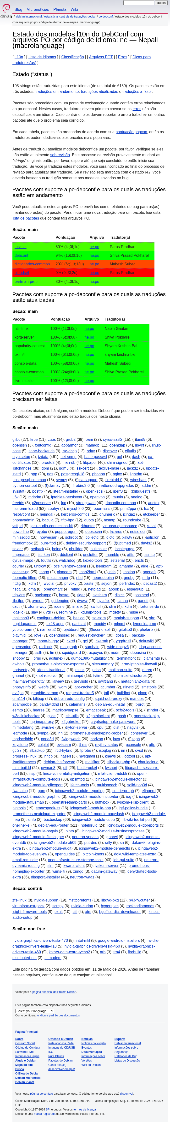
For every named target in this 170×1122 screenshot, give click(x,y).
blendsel (22, 273)
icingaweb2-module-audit (50, 848)
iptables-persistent (66, 497)
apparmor (69, 445)
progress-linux (24, 756)
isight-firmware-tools (29, 912)
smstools (149, 687)
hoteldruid (89, 825)
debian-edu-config (69, 699)
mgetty (115, 612)
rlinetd (128, 687)
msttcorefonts (79, 900)
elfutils (130, 451)
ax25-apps (55, 624)
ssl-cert (83, 468)
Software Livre (24, 1052)
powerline (20, 532)
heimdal (46, 514)
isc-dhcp (69, 451)
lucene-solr (101, 629)
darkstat (79, 624)
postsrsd (141, 595)
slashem (100, 595)
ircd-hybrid (63, 750)
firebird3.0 (81, 485)
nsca (16, 589)
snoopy (18, 658)
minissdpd (21, 537)
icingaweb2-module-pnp (90, 808)
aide (144, 566)
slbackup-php (118, 762)
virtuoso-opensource (120, 526)
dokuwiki (146, 641)
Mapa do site (24, 1065)
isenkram (103, 566)
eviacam (64, 745)
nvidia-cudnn (82, 906)
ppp (34, 474)
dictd (110, 537)
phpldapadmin (24, 624)
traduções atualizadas (99, 92)
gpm (45, 468)
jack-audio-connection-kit (52, 526)
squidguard (71, 653)
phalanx (146, 629)
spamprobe (22, 704)
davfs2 (146, 543)
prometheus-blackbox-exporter (58, 664)
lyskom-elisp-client (132, 802)
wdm (63, 687)
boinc (56, 549)
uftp (152, 745)
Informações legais (27, 1056)
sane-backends (42, 451)
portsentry (20, 670)
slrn (152, 618)
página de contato (41, 1093)
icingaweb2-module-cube (93, 820)
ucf (119, 457)
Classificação (72, 57)
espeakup (135, 589)
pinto (70, 831)
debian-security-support (86, 543)
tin (52, 653)
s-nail (151, 526)
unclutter (90, 555)
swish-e (47, 727)
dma (32, 589)
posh (122, 716)
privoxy (70, 583)
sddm (146, 485)
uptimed (124, 543)
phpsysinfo (21, 687)
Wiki (74, 9)
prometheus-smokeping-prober (97, 733)
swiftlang (105, 681)
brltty (91, 451)
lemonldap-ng (144, 624)
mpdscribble (22, 739)
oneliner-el (21, 825)
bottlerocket (87, 768)
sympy (61, 480)
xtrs (88, 912)
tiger (81, 595)
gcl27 (17, 750)
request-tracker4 (92, 635)
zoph (136, 739)
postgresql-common (29, 480)
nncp (48, 756)
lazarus (116, 532)
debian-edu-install (110, 704)
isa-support (88, 480)
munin (118, 497)
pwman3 (48, 768)
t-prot (140, 704)
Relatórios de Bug (126, 1056)
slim (112, 606)
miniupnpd (74, 676)
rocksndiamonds (140, 906)
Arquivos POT (101, 57)
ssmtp (149, 555)
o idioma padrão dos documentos (58, 1015)
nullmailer (98, 549)
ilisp (32, 773)
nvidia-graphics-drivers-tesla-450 (92, 946)
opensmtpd (21, 647)
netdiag (94, 589)
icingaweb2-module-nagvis (35, 831)
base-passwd (95, 457)
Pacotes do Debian (60, 1060)
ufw (15, 497)
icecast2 (150, 583)
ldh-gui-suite (123, 860)
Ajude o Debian (25, 1060)
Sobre (19, 1039)
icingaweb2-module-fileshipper (38, 837)
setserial (117, 560)
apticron (152, 537)
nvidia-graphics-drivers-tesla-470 (40, 940)
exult (59, 912)
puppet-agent (66, 532)
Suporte (120, 1039)
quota (89, 520)
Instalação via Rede (60, 1043)
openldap (117, 445)
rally (108, 843)
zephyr (53, 509)
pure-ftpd (48, 543)
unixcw (40, 566)
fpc (63, 503)
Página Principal (26, 1031)
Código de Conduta (27, 1047)
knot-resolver (47, 676)
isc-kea (44, 555)
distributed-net (24, 958)
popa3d (47, 739)
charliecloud (148, 762)
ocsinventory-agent (70, 566)
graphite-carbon (44, 693)
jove (37, 635)
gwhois (18, 664)
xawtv (127, 537)
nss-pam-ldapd (25, 509)
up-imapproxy (42, 722)
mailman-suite (120, 670)
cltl (75, 912)
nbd (79, 578)
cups (52, 439)
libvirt (139, 445)
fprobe (85, 750)
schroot (71, 537)
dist (116, 727)
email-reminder (25, 860)
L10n (19, 57)
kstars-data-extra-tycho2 (69, 952)
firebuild (134, 952)
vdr (48, 612)
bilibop (38, 699)
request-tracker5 (80, 693)
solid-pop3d (137, 785)
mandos (137, 699)
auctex (153, 503)
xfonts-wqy (37, 606)
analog (136, 497)
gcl (85, 641)
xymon (38, 601)
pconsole (133, 745)
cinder (153, 710)
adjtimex (56, 658)
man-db (68, 462)
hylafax (104, 601)
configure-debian (51, 618)
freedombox (22, 543)
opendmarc (53, 589)
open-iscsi (94, 491)
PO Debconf (106, 16)
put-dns (90, 843)
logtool (129, 756)
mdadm (34, 497)
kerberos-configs (75, 514)
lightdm (136, 474)
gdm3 (64, 468)
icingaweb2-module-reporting (79, 791)
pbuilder (76, 549)
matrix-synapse (65, 710)
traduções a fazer (137, 92)
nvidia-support (46, 900)
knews (110, 756)
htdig (16, 583)
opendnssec (59, 635)
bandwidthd (49, 704)
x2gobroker (71, 722)
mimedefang (22, 727)
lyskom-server (107, 866)
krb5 (34, 439)
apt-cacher (84, 687)
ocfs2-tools (125, 710)
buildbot (123, 693)
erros (136, 109)
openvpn (97, 497)
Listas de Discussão (127, 1060)
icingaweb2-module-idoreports (133, 825)
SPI (48, 1109)
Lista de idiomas (42, 57)
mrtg (146, 578)
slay (34, 612)
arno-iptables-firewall (139, 664)
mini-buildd (21, 768)
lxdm (128, 606)
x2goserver (41, 503)
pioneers (64, 572)
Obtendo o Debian (60, 1039)
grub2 (71, 439)
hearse (38, 710)
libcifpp (18, 601)
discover (110, 451)
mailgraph (68, 647)
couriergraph (123, 791)
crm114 (18, 699)
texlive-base (109, 468)
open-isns (102, 509)
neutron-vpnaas (85, 837)
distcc (120, 595)
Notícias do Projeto (94, 1043)
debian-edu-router (53, 825)
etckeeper (151, 514)
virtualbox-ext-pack (28, 906)
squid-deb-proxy (108, 699)
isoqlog (105, 750)
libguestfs (142, 491)
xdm (32, 583)
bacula (48, 520)
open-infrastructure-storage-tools (76, 860)
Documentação (92, 1052)
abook (114, 589)
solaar (17, 549)
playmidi (19, 635)
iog (128, 796)
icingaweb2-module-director (118, 779)
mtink (79, 670)
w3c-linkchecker (26, 716)
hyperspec (110, 906)
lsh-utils (72, 716)
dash (136, 457)
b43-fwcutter (139, 900)
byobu (42, 532)
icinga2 (129, 514)
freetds (18, 503)
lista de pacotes (25, 218)
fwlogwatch (70, 739)
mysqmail (87, 756)
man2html (87, 572)
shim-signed (117, 462)
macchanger (57, 578)
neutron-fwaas (82, 877)
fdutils (46, 560)
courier (18, 566)
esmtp (17, 710)
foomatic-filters (24, 578)
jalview (58, 681)
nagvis (132, 727)
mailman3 (20, 618)
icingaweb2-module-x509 (55, 843)
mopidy (100, 624)
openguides (65, 854)
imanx (77, 606)
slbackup (36, 750)
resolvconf (21, 514)
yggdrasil (123, 641)
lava (116, 739)
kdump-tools (91, 612)
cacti (16, 606)
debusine (138, 653)
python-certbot (24, 485)
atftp (130, 555)
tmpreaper (21, 555)
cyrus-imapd (22, 560)
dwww (82, 601)
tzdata (43, 457)
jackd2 (132, 468)
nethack (37, 549)
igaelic (17, 612)
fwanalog (20, 791)
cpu (100, 727)
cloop (142, 693)
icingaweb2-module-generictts (104, 848)
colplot (43, 745)
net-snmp (68, 457)
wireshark (138, 480)
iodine (59, 606)
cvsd (139, 750)
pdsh (96, 670)
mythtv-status (106, 745)
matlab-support (126, 618)
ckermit (102, 641)
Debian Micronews (27, 1078)
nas (50, 474)
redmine (66, 612)
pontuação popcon (131, 132)
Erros (122, 57)
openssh (19, 445)
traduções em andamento (57, 92)
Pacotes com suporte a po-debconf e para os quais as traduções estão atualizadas (89, 297)
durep (147, 670)
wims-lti (58, 871)
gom (41, 791)
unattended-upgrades (116, 485)
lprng (37, 658)
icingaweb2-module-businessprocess (113, 831)
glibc (16, 439)
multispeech (107, 785)
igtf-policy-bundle (133, 808)
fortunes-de (149, 606)
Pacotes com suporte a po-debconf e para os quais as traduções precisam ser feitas (89, 396)
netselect (137, 532)
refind (75, 589)
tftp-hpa (67, 520)
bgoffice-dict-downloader (120, 912)
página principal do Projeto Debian (54, 992)
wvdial (49, 583)
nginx (117, 474)
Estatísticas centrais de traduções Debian (70, 16)
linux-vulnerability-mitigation (66, 773)
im (123, 750)
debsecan (93, 532)
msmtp (109, 520)
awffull (95, 606)
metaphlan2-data (135, 681)
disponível (126, 1093)
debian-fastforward (59, 762)
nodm (116, 653)
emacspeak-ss (48, 808)
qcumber (107, 687)
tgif (106, 693)
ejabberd (71, 629)
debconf (21, 255)
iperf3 (118, 491)
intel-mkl (83, 940)
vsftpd (17, 526)
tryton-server (76, 727)
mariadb (92, 445)
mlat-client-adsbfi (112, 773)
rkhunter (88, 526)
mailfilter (92, 762)
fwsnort (111, 768)
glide (52, 716)
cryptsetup (21, 457)
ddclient (66, 555)
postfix (37, 491)
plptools (19, 808)
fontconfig (43, 445)
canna (122, 601)
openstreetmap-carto (69, 802)
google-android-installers (119, 940)
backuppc (43, 595)
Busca (19, 1069)
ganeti (143, 601)
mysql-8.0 (75, 509)
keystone (20, 745)
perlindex (127, 583)
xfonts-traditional (51, 670)
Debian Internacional (29, 16)
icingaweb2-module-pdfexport (37, 785)
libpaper (90, 462)
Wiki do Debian (91, 1065)
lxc (146, 509)
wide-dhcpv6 (118, 647)
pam (89, 439)
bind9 (140, 439)
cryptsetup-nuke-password (113, 722)
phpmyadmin (23, 520)
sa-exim (99, 618)
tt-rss (83, 745)
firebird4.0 (113, 480)
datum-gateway (104, 871)
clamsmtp (152, 658)
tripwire (18, 595)
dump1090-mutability (89, 658)
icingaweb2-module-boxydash (98, 814)
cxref (71, 641)
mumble (112, 555)
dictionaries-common (32, 264)
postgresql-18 (72, 474)
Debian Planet (24, 1082)
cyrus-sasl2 (112, 439)
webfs (43, 687)
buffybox (102, 802)
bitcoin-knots (93, 854)
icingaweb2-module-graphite (36, 796)
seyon (106, 583)
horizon (96, 739)
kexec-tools (93, 560)
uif (65, 768)
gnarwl (112, 837)
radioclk (45, 647)
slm (51, 866)
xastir (88, 583)
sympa (42, 733)
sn (122, 843)
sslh (38, 653)
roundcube (132, 520)
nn (60, 733)
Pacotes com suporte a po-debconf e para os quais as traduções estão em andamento (89, 192)
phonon (98, 474)
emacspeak (96, 710)
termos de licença (84, 1109)
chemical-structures (130, 676)
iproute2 (48, 462)
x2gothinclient (98, 716)
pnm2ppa (128, 509)
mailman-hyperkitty (28, 681)
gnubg (129, 578)
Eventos (87, 1047)
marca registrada (44, 1114)
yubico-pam (22, 629)
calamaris (77, 704)
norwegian (48, 537)
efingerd (149, 791)
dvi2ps (17, 693)
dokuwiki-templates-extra (135, 854)
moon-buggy (48, 641)
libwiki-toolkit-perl (137, 820)
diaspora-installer (45, 877)
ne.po (94, 247)
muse (133, 612)
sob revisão (60, 155)
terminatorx (126, 658)
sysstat (18, 491)
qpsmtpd (77, 779)
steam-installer (65, 491)
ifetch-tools (80, 785)
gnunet (18, 676)
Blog (18, 9)
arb (102, 952)
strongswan (86, 503)
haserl (65, 756)
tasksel (21, 247)
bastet (64, 595)
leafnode (19, 733)
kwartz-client (74, 866)
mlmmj (119, 624)
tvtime (98, 676)
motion (129, 572)
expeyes (96, 653)
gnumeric (107, 514)
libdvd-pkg (110, 900)
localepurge (125, 549)
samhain (92, 647)
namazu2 (48, 629)
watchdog (67, 560)
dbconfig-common (121, 503)
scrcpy (57, 906)
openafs (149, 572)
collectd (92, 537)
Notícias (87, 1039)
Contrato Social (25, 1043)
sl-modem (52, 958)
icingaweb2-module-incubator (93, 796)
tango (44, 572)
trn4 (116, 952)
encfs (139, 560)
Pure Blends (56, 1056)
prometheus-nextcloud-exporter (39, 814)
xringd (78, 871)
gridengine (60, 601)
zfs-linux (19, 900)
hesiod (78, 618)
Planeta (59, 9)
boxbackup (53, 820)
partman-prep (26, 282)
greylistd (81, 681)
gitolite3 (125, 629)
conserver (139, 733)
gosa (119, 635)
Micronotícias (38, 9)
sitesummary (103, 664)
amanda (126, 566)
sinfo (32, 820)
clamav (54, 485)
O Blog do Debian (27, 1073)
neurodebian (103, 578)
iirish (111, 572)
